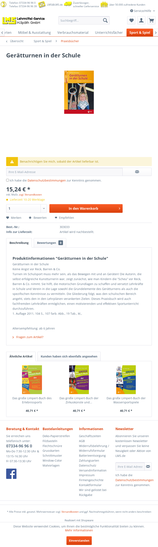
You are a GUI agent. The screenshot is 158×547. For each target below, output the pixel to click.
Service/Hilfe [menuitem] (141, 11)
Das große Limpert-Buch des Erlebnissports (32, 400)
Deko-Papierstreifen (56, 436)
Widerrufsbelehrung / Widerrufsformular (94, 448)
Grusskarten (51, 451)
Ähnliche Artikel (20, 356)
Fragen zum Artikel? (28, 337)
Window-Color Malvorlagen (52, 463)
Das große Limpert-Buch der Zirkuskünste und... (79, 400)
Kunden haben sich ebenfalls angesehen (69, 356)
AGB (82, 441)
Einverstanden (79, 540)
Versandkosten (70, 511)
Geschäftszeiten (90, 436)
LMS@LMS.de (55, 4)
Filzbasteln (50, 441)
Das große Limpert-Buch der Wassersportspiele (126, 400)
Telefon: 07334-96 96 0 (22, 3)
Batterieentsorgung (92, 455)
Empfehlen (64, 218)
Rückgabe (85, 495)
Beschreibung (19, 243)
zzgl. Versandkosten (30, 194)
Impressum (87, 475)
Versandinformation (93, 470)
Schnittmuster (52, 455)
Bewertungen (50, 242)
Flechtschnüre (52, 446)
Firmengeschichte (91, 480)
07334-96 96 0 (19, 446)
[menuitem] (84, 20)
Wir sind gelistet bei (93, 490)
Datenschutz (87, 465)
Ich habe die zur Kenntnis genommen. (56, 180)
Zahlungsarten (89, 460)
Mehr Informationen (79, 530)
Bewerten (38, 218)
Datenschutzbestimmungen (47, 180)
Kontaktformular (90, 485)
